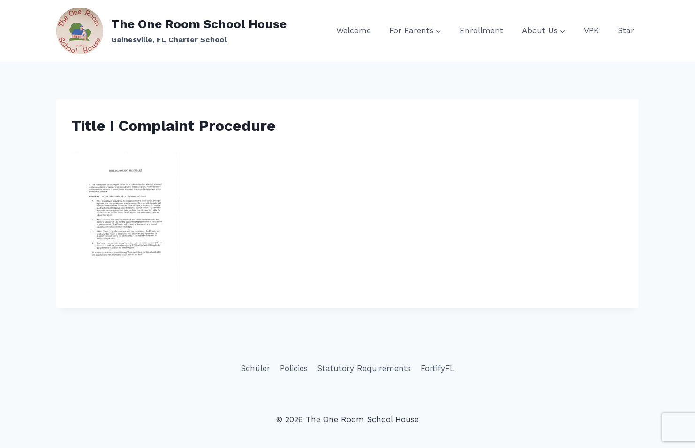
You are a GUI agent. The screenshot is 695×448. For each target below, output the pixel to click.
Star (626, 30)
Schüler (255, 368)
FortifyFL (437, 368)
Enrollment (481, 30)
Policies (294, 368)
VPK (591, 30)
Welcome (353, 30)
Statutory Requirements (364, 368)
